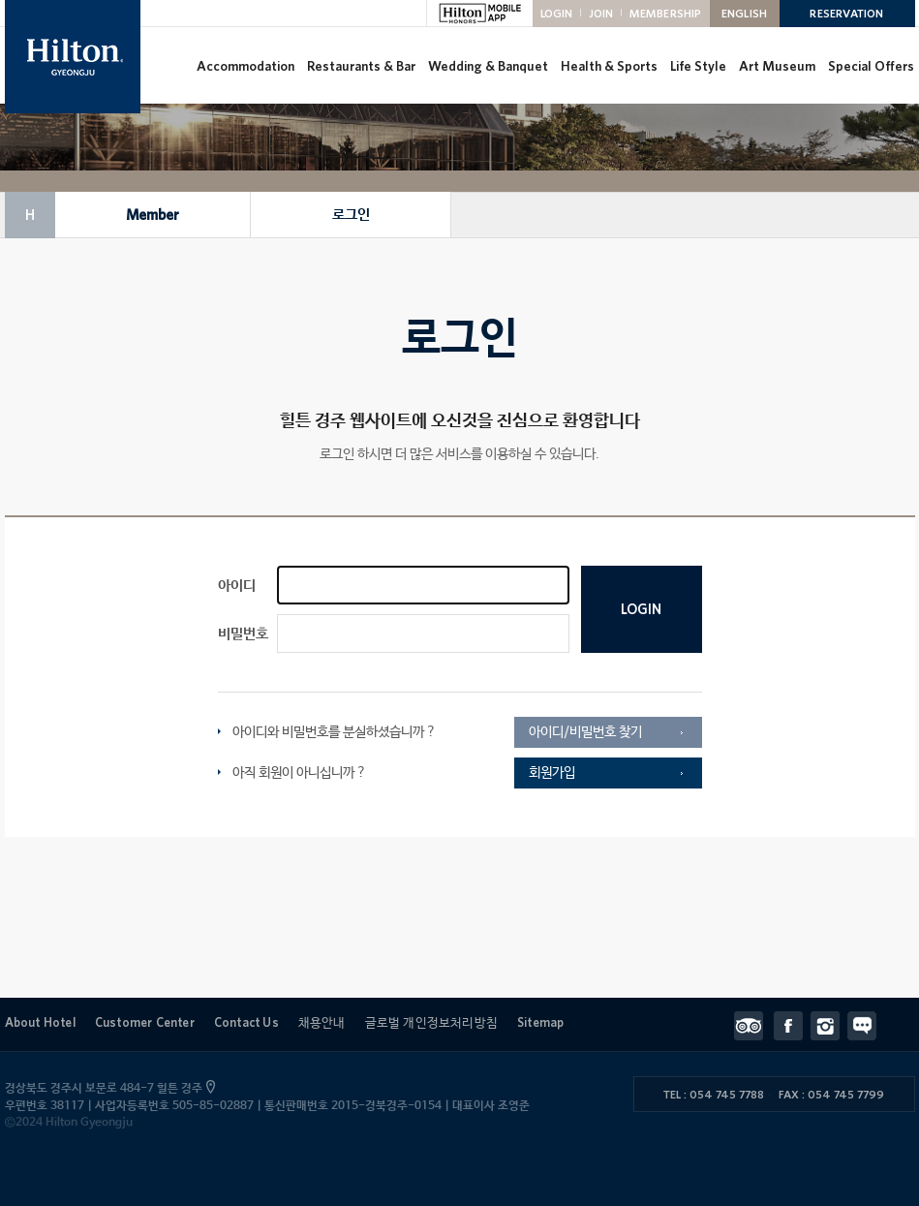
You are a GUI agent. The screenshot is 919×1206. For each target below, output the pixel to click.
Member (151, 215)
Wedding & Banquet (487, 66)
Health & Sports (608, 66)
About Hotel (40, 1022)
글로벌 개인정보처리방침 (431, 1022)
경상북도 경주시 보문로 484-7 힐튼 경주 (108, 1089)
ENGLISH (744, 13)
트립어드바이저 (754, 1025)
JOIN (601, 13)
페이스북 (792, 1025)
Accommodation (244, 66)
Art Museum (776, 66)
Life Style (697, 66)
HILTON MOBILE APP (479, 13)
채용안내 (322, 1022)
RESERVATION (846, 13)
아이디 (237, 585)
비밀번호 (243, 634)
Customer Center (145, 1022)
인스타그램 (829, 1025)
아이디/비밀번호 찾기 (585, 732)
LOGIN (556, 13)
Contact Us (246, 1022)
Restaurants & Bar (360, 66)
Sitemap (540, 1022)
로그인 (350, 214)
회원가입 (552, 773)
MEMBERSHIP (665, 13)
